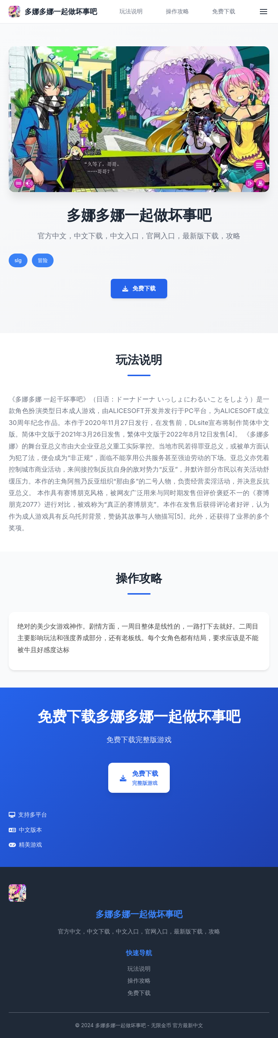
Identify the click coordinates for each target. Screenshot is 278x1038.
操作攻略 (177, 11)
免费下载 (223, 11)
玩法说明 (131, 11)
